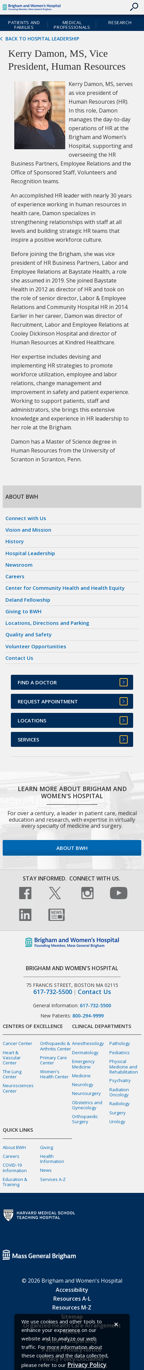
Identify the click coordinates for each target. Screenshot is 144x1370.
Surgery (117, 1113)
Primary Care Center (53, 1060)
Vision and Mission (28, 529)
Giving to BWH (23, 611)
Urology (117, 1121)
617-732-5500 (52, 991)
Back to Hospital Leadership (42, 38)
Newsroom (19, 564)
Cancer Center (17, 1043)
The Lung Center (12, 1074)
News (46, 1170)
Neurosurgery (86, 1093)
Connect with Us (25, 518)
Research (119, 22)
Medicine (81, 1076)
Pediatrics (119, 1052)
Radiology (119, 1103)
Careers (14, 576)
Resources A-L (72, 1298)
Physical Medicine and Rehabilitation (123, 1066)
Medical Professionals (72, 25)
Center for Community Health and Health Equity (65, 587)
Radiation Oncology (119, 1092)
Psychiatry (120, 1080)
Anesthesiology (88, 1043)
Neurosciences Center (18, 1088)
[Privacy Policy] (86, 1364)
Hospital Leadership (30, 553)
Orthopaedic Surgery (85, 1119)
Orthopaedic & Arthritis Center (55, 1045)
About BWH (72, 847)
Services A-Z (53, 1179)
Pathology (119, 1043)
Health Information (52, 1158)
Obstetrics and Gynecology (87, 1105)
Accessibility (72, 1290)
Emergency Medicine (83, 1063)
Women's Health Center (54, 1074)
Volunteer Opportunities (35, 646)
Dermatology (85, 1052)
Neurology (82, 1084)
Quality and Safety (28, 634)
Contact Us (19, 657)
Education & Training (15, 1181)
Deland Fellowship (27, 599)
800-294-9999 (88, 1015)
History (14, 541)
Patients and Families (24, 25)
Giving (46, 1147)
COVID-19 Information (15, 1167)
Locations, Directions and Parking (47, 622)
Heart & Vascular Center (12, 1057)
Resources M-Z (71, 1307)
